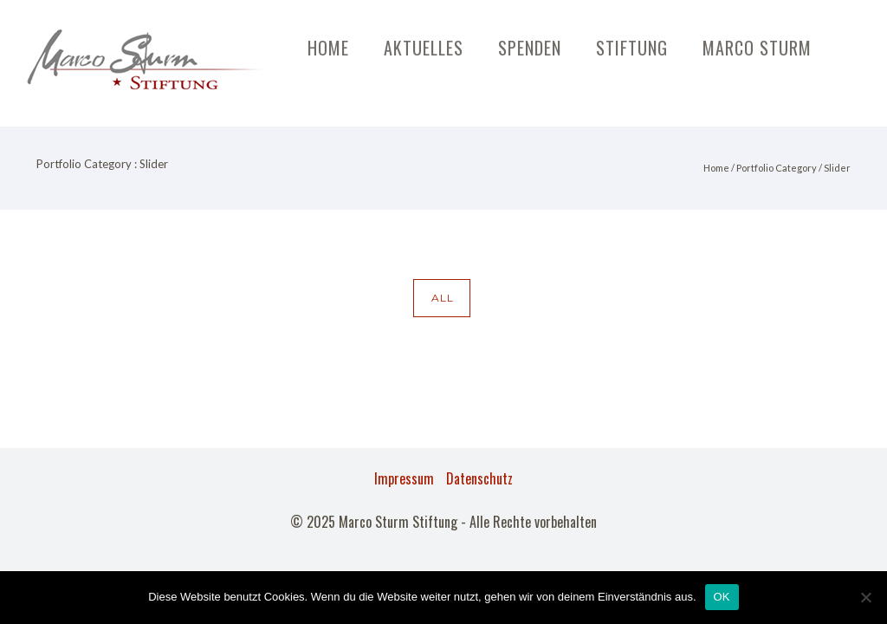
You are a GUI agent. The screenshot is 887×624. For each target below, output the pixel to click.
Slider (837, 167)
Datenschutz (479, 478)
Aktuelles (423, 48)
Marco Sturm (757, 48)
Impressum (404, 478)
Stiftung (632, 48)
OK (722, 596)
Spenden (529, 48)
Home (328, 48)
